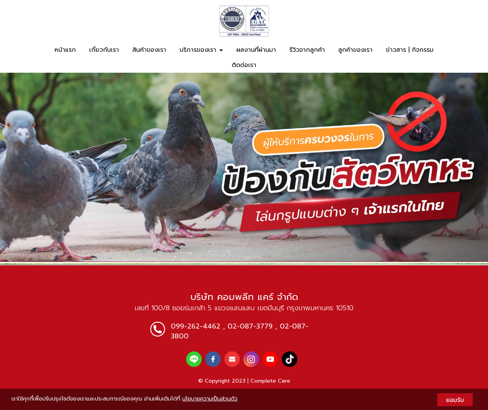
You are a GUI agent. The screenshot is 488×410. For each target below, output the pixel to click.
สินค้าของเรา (149, 49)
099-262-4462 (195, 326)
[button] (36, 167)
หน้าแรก (65, 49)
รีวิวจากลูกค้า (307, 49)
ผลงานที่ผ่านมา (256, 49)
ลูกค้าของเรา (355, 49)
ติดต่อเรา (244, 65)
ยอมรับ (455, 399)
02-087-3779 (250, 326)
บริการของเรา (201, 49)
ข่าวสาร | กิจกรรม (409, 49)
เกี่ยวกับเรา (104, 49)
